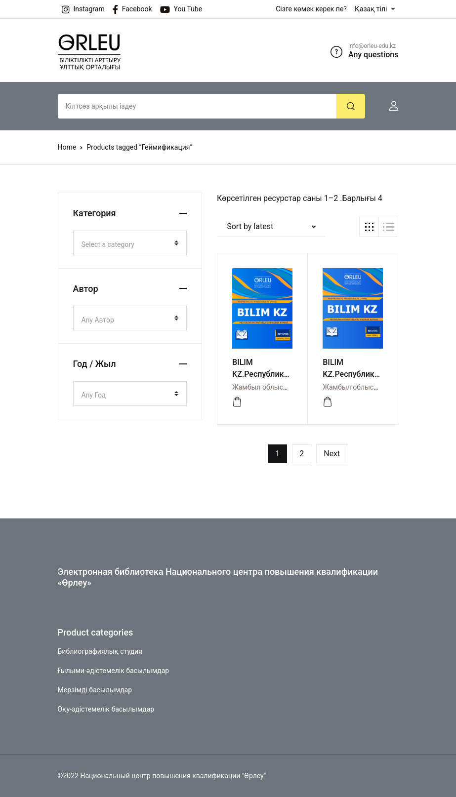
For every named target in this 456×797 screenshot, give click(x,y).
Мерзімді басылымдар (95, 690)
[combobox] (130, 243)
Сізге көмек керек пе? (311, 9)
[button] (390, 106)
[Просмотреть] (237, 402)
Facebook (132, 9)
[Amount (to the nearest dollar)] (197, 106)
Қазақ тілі (371, 9)
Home (67, 147)
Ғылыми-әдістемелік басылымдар (113, 671)
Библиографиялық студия (100, 651)
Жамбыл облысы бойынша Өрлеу (287, 387)
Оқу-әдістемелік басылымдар (106, 709)
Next (332, 453)
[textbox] (126, 244)
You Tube (181, 9)
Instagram (83, 9)
